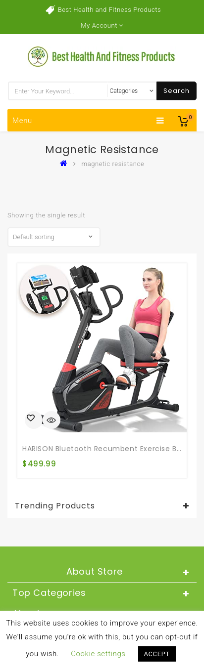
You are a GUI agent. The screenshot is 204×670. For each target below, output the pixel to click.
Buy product (34, 420)
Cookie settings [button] (98, 653)
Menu (88, 120)
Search (176, 90)
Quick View (51, 421)
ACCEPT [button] (157, 654)
